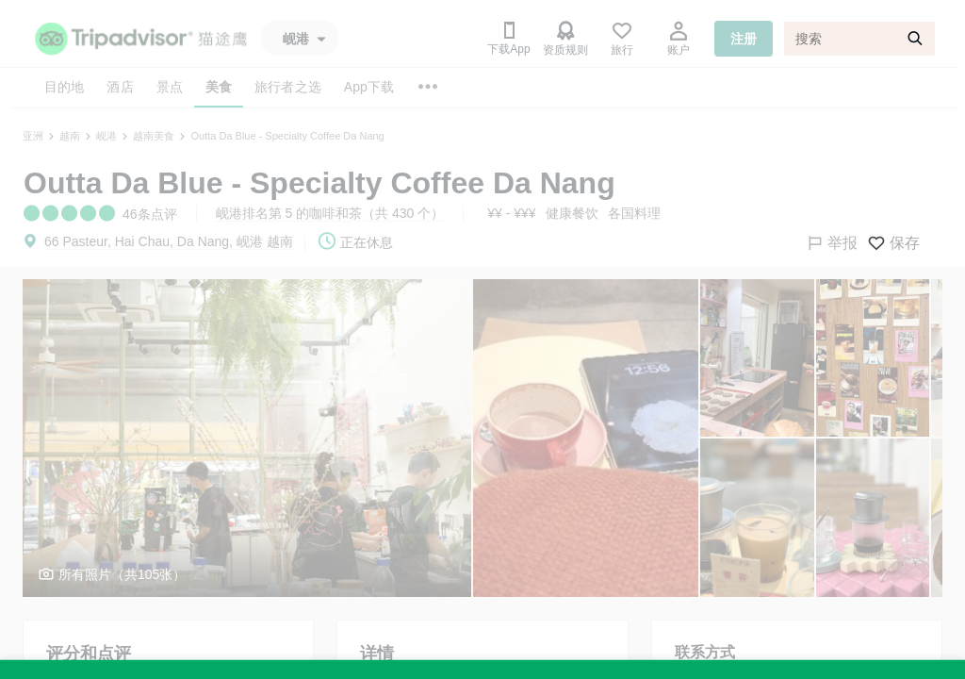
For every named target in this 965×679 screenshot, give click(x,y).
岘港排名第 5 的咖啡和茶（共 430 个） (330, 213)
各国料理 (634, 213)
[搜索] (859, 39)
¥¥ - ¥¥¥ (511, 213)
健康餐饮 (572, 213)
